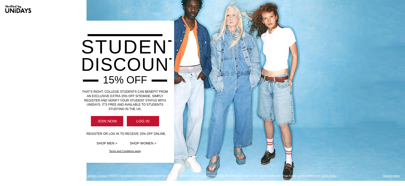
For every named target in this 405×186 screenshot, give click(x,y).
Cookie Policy (67, 175)
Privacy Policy (49, 175)
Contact (102, 175)
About (24, 175)
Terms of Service (86, 175)
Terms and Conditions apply (125, 151)
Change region (391, 175)
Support (34, 175)
